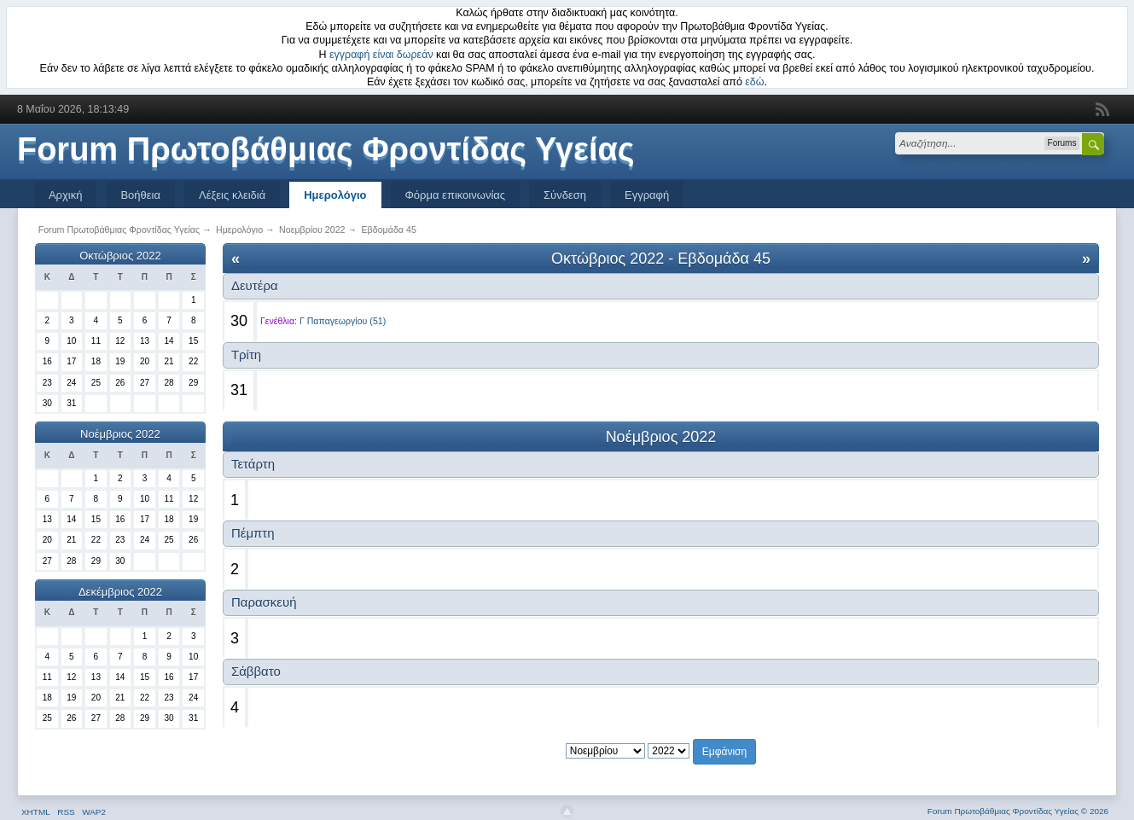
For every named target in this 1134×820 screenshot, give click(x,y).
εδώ (754, 82)
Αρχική (66, 195)
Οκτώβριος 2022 (120, 255)
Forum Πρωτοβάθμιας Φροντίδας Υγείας (326, 149)
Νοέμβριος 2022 (120, 433)
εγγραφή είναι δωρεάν (381, 55)
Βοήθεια (140, 195)
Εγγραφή (647, 195)
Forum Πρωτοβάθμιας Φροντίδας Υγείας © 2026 (1018, 811)
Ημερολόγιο (335, 195)
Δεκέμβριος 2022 (120, 591)
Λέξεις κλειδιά (232, 195)
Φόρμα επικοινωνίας (455, 195)
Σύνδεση (565, 195)
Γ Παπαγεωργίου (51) (342, 321)
